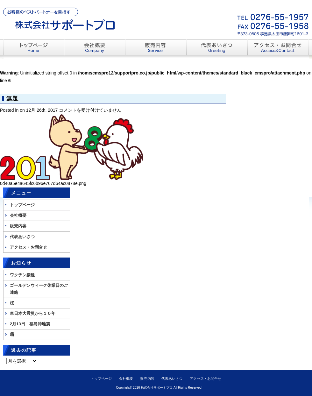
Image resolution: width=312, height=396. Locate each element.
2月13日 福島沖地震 (30, 324)
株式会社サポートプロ (157, 387)
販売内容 (18, 225)
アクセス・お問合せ (28, 247)
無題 (12, 98)
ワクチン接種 (22, 274)
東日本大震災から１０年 (32, 313)
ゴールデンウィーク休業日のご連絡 (39, 289)
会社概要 (18, 215)
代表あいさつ (22, 236)
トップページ (22, 204)
